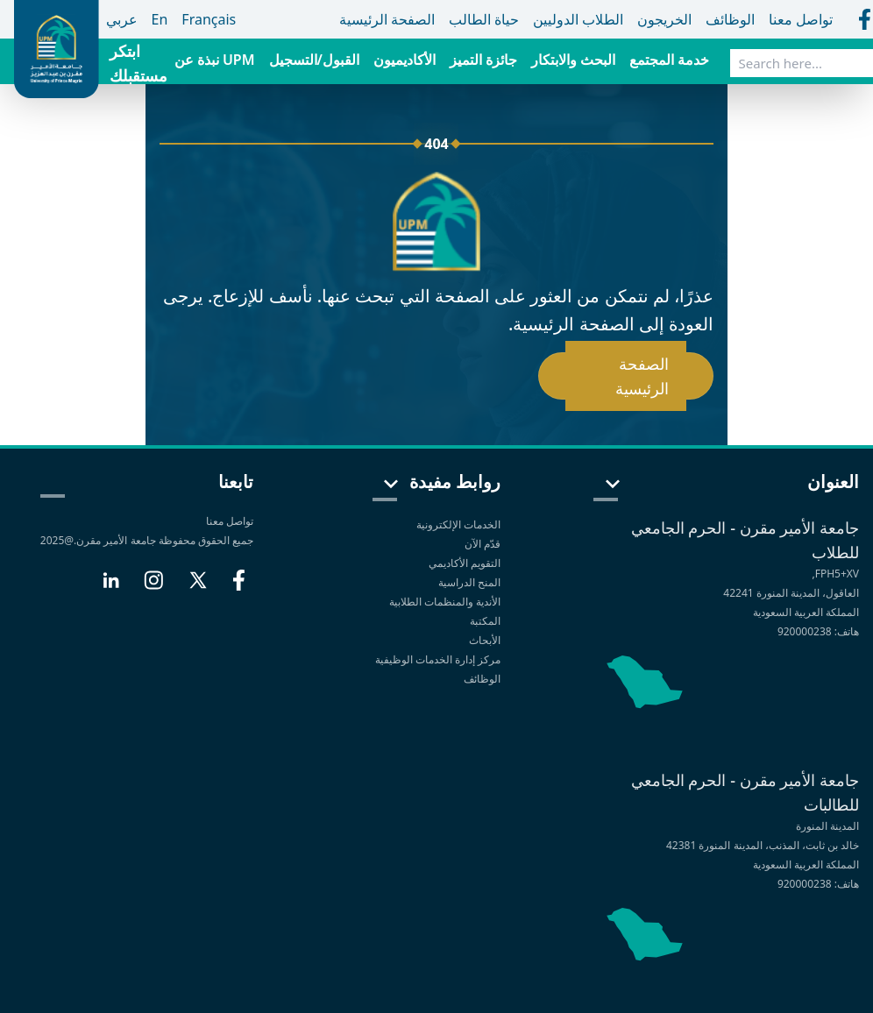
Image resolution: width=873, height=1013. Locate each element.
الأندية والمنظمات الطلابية (444, 601)
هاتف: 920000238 (818, 631)
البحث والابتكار (573, 59)
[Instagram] (153, 587)
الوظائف (482, 678)
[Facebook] (238, 587)
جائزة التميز (483, 59)
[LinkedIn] (111, 587)
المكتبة (485, 620)
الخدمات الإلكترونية (458, 524)
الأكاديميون (404, 59)
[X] (198, 587)
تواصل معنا (229, 521)
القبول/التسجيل (314, 59)
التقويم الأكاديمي (464, 563)
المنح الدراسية (469, 582)
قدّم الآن (482, 543)
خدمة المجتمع (669, 59)
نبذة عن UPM (214, 59)
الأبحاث (484, 640)
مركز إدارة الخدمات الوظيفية (437, 659)
